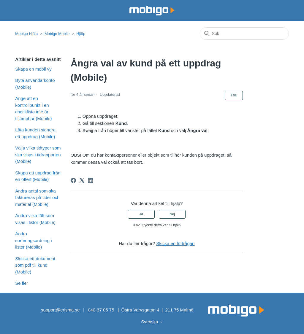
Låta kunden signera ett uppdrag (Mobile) (35, 133)
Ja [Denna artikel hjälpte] (141, 214)
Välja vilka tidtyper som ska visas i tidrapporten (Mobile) (38, 154)
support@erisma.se (60, 309)
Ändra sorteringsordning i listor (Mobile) (33, 240)
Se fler (21, 283)
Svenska (152, 321)
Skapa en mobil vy (33, 68)
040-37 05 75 (101, 309)
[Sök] (244, 33)
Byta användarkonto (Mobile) (35, 84)
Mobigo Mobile (57, 33)
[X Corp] (82, 180)
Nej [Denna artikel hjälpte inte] (172, 214)
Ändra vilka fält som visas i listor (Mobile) (35, 219)
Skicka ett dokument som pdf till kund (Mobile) (35, 265)
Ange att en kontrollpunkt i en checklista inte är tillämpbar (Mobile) (33, 108)
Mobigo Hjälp (26, 33)
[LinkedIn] (90, 180)
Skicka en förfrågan (175, 243)
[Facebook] (73, 180)
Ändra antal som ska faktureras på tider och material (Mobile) (37, 197)
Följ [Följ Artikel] (234, 95)
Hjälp (80, 33)
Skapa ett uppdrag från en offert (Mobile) (38, 176)
